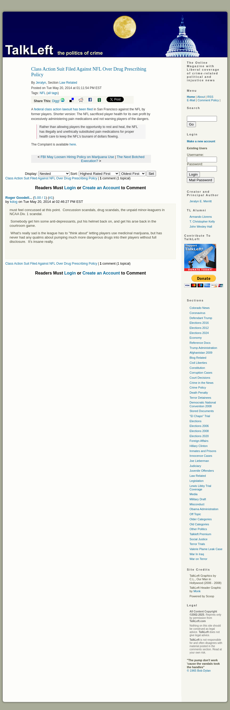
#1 (51, 198)
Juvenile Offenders (202, 470)
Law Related (68, 82)
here (72, 144)
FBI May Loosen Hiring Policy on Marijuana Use (77, 157)
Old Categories (199, 524)
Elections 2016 (199, 322)
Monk (197, 591)
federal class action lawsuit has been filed (63, 109)
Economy (196, 337)
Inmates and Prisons (203, 451)
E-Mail (191, 100)
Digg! (56, 101)
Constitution (197, 367)
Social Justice (198, 539)
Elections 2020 (199, 436)
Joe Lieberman (199, 460)
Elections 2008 (199, 431)
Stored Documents (202, 411)
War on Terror (198, 558)
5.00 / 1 (40, 198)
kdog (13, 202)
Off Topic (195, 514)
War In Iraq (197, 554)
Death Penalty (199, 392)
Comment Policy (208, 100)
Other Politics (198, 529)
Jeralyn (41, 82)
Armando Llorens (201, 216)
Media (194, 494)
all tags (53, 93)
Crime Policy (198, 387)
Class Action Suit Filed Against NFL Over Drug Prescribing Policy (51, 178)
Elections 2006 (199, 425)
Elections (196, 421)
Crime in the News (201, 382)
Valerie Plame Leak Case (206, 549)
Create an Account (101, 187)
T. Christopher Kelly (202, 221)
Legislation (197, 480)
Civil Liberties (198, 362)
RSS (210, 96)
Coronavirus (197, 312)
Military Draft (198, 499)
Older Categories (201, 519)
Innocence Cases (201, 455)
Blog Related (198, 357)
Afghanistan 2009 (201, 352)
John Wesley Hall (201, 226)
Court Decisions (200, 377)
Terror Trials (197, 544)
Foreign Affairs (199, 440)
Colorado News (200, 307)
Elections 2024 (199, 332)
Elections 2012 (199, 327)
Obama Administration (204, 509)
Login (70, 187)
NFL (43, 93)
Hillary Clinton (199, 445)
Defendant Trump (201, 318)
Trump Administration (203, 347)
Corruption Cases (201, 372)
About (201, 96)
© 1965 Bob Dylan (199, 670)
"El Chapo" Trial (200, 416)
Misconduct (197, 504)
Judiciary (195, 465)
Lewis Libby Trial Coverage (200, 487)
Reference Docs (200, 342)
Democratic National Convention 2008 (203, 404)
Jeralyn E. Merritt (201, 201)
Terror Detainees (200, 397)
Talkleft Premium (200, 534)
